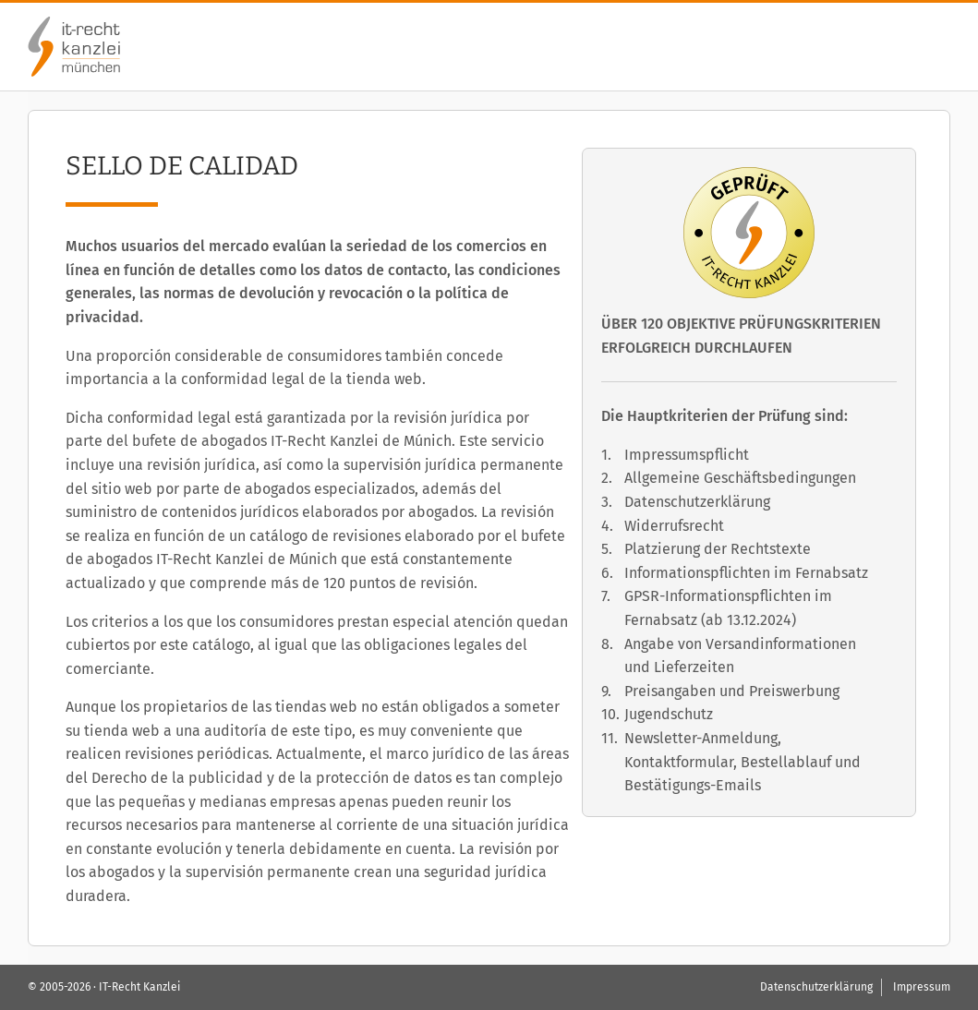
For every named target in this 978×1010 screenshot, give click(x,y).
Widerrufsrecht (674, 526)
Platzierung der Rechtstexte (717, 549)
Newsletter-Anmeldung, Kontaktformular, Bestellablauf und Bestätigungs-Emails (742, 761)
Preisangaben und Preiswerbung (731, 691)
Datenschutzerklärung (697, 502)
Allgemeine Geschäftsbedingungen (740, 478)
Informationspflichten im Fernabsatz (746, 573)
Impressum (921, 986)
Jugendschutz (668, 714)
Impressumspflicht (686, 454)
